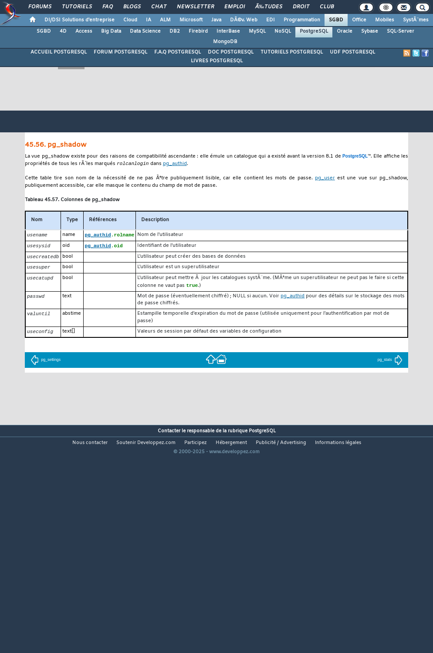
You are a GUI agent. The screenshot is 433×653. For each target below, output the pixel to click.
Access (83, 31)
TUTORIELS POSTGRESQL (291, 52)
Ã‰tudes (268, 6)
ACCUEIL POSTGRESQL (58, 52)
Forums (39, 6)
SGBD (336, 20)
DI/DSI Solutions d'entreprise (79, 20)
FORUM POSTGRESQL (120, 52)
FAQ (107, 6)
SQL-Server (400, 31)
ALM (165, 20)
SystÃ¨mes (416, 20)
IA (148, 20)
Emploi (234, 6)
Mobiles (384, 20)
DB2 (174, 31)
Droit (301, 6)
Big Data (111, 31)
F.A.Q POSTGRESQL (177, 52)
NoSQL (282, 31)
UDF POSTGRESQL (352, 52)
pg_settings (45, 362)
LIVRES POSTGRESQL (217, 61)
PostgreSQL (314, 31)
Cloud (130, 20)
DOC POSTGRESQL (231, 52)
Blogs (132, 6)
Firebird (198, 31)
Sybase (369, 31)
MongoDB (225, 42)
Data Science (145, 31)
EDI (270, 20)
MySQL (257, 31)
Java (216, 20)
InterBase (228, 31)
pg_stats (390, 362)
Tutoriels (77, 6)
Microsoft (191, 20)
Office (359, 20)
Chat (158, 6)
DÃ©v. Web (243, 20)
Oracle (344, 31)
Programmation (302, 20)
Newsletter (195, 6)
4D (63, 31)
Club (327, 6)
